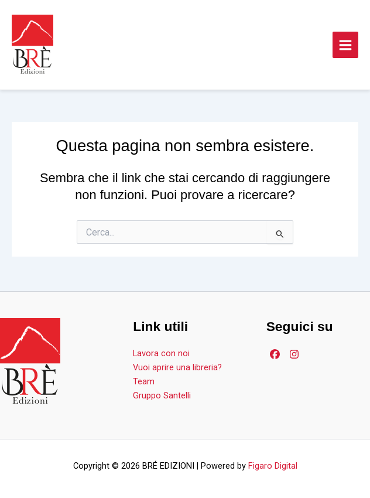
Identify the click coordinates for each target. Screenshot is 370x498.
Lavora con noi (161, 353)
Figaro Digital (272, 466)
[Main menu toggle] (345, 44)
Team (144, 381)
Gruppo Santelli (162, 395)
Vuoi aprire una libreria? (177, 367)
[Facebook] (275, 354)
